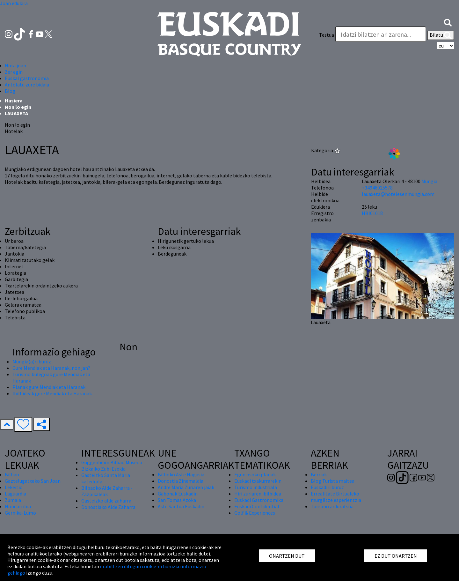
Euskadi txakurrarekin (257, 481)
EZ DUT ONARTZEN (396, 556)
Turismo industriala (255, 487)
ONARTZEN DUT (287, 556)
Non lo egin (18, 107)
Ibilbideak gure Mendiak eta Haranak (52, 393)
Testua (326, 35)
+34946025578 (377, 187)
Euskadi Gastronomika (258, 500)
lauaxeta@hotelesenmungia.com (398, 194)
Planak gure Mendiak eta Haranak (48, 387)
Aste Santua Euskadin (181, 506)
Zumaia (13, 500)
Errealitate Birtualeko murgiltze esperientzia (336, 496)
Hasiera (14, 100)
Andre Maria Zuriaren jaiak (186, 487)
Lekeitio (14, 487)
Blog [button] (10, 91)
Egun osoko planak (255, 474)
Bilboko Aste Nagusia (181, 474)
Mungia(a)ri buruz (31, 361)
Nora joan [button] (15, 65)
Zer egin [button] (14, 72)
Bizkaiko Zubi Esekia (103, 469)
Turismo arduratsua (332, 506)
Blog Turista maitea (332, 481)
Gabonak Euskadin (178, 493)
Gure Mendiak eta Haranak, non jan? (51, 368)
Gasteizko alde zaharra (106, 500)
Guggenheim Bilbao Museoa (111, 462)
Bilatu (441, 35)
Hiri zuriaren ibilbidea (257, 493)
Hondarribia (18, 506)
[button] (448, 22)
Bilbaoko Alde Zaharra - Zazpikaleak (107, 491)
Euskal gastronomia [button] (27, 78)
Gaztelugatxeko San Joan (33, 481)
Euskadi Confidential (256, 506)
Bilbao (12, 474)
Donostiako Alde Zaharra (108, 507)
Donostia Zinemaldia (180, 481)
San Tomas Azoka (177, 500)
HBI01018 (372, 213)
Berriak (319, 474)
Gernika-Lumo (20, 513)
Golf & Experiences (254, 513)
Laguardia (15, 493)
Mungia (429, 181)
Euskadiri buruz (327, 487)
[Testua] (380, 34)
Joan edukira (14, 3)
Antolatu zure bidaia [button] (27, 84)
